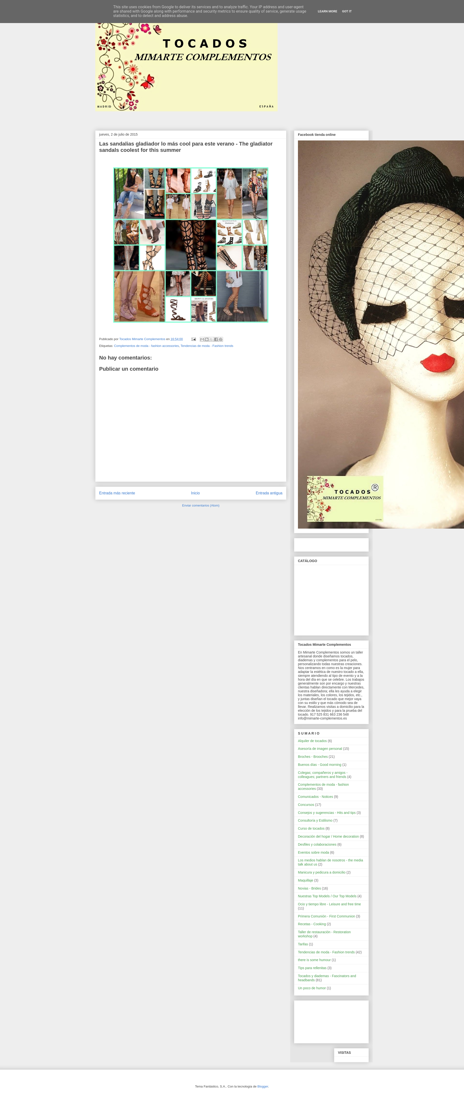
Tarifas (303, 944)
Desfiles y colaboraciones (317, 844)
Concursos (306, 805)
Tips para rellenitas (312, 968)
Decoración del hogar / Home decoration (328, 836)
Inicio (195, 493)
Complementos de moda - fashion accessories (146, 346)
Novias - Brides (309, 888)
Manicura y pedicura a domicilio (321, 872)
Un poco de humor (312, 988)
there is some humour (314, 960)
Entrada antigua (269, 493)
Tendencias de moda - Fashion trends (207, 346)
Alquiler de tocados (312, 741)
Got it (347, 11)
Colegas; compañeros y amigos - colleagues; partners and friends (323, 775)
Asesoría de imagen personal (320, 749)
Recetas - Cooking (312, 924)
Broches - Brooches (313, 757)
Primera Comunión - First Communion (326, 916)
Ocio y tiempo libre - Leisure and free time (329, 904)
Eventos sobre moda (313, 852)
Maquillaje (305, 880)
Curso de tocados (311, 828)
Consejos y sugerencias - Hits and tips (327, 813)
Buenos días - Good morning (319, 765)
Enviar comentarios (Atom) (200, 505)
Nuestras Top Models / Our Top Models (327, 896)
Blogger (262, 1086)
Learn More (327, 11)
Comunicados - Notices (315, 797)
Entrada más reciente (117, 493)
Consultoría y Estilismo (315, 820)
